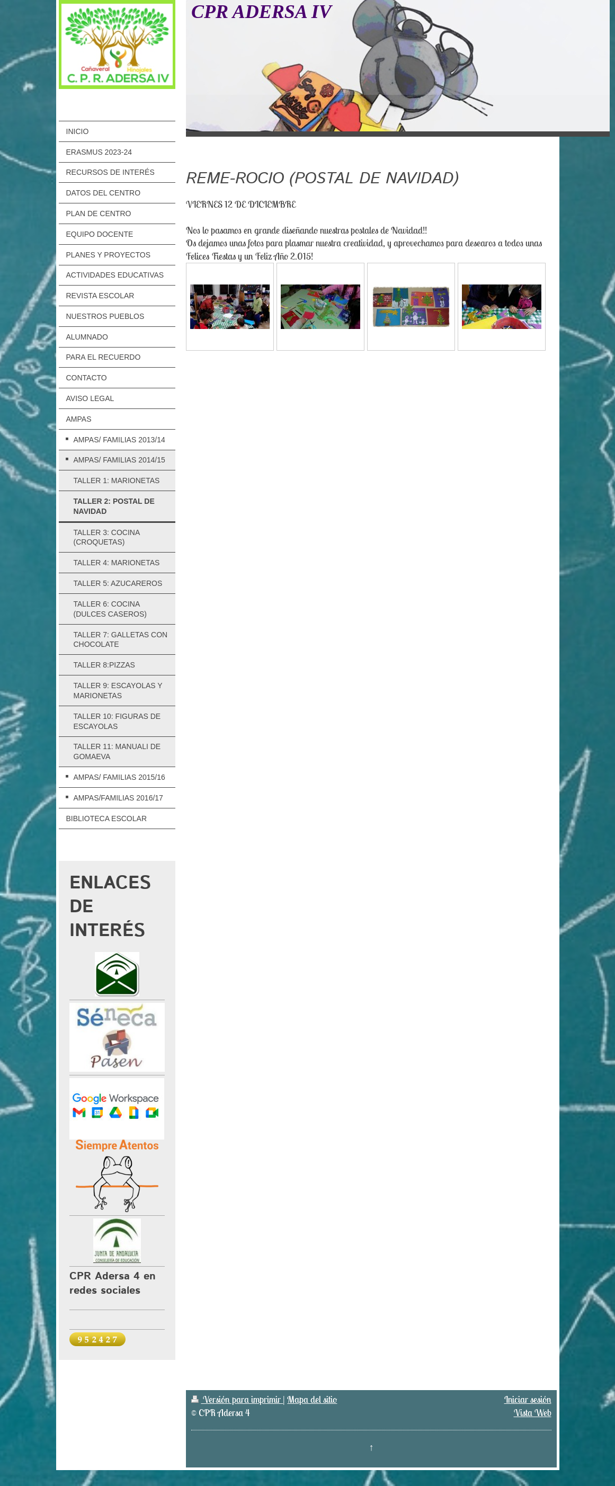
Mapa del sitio (312, 1399)
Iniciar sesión (527, 1399)
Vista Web (532, 1413)
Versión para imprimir (237, 1399)
